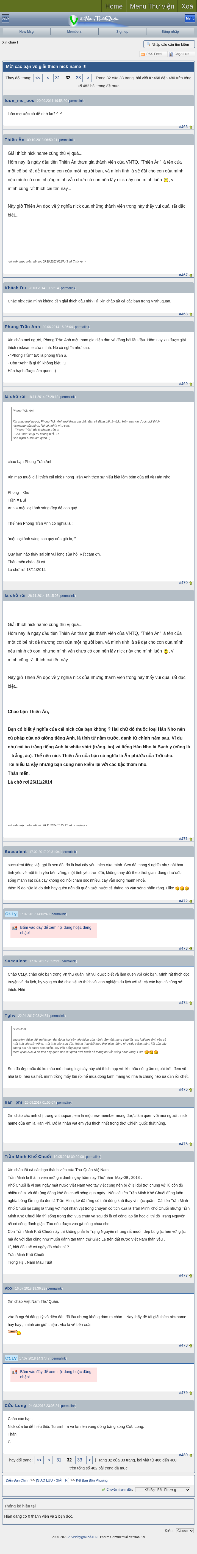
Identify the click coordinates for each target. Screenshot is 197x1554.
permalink (76, 101)
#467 (183, 275)
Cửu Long (15, 1405)
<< (38, 77)
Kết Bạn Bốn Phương (92, 1480)
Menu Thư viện (152, 6)
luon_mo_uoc (20, 100)
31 (57, 77)
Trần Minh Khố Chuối (28, 1156)
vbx (9, 1288)
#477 (183, 1275)
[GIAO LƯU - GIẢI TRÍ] (52, 1480)
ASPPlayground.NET (83, 1537)
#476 (183, 1144)
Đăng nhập (170, 32)
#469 (183, 383)
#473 (183, 948)
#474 (183, 1002)
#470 (183, 582)
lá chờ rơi (15, 396)
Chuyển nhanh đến (116, 1489)
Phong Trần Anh (22, 326)
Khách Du (15, 287)
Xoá (187, 6)
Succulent (16, 851)
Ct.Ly (11, 913)
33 (78, 77)
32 (68, 77)
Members (74, 32)
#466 (183, 126)
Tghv (10, 1015)
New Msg (27, 32)
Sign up (122, 32)
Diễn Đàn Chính (17, 1480)
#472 (183, 901)
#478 (183, 1345)
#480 (183, 1455)
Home (114, 6)
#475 (183, 1089)
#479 (183, 1392)
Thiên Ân (14, 139)
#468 (183, 314)
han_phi (14, 1102)
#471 (183, 838)
